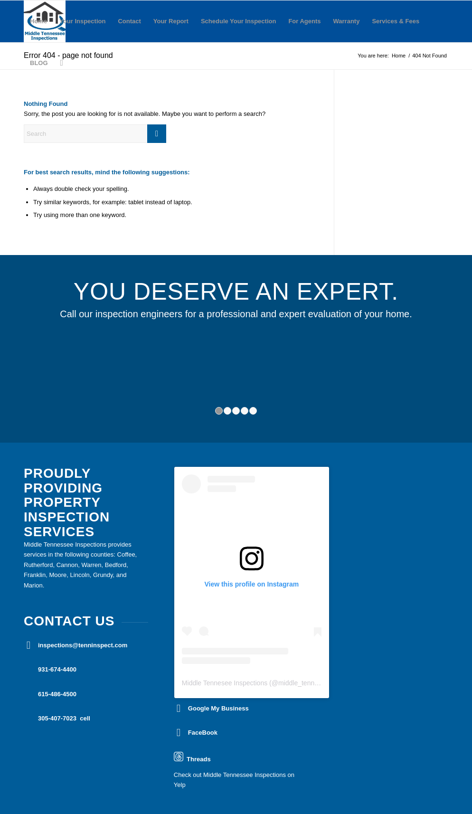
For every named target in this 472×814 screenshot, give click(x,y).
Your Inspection (82, 21)
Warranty (346, 21)
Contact (129, 21)
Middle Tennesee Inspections (224, 683)
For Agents (304, 21)
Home (38, 21)
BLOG (39, 62)
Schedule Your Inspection (238, 21)
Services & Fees (395, 21)
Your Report (171, 21)
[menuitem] (61, 63)
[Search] (61, 63)
